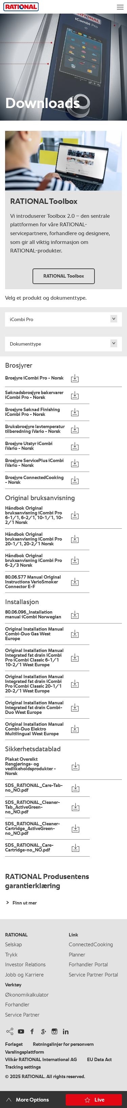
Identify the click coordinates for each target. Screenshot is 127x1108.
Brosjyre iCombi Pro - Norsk (34, 378)
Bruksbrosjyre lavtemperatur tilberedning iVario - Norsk (35, 429)
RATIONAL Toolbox (63, 276)
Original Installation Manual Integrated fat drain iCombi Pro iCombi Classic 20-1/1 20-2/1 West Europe (34, 683)
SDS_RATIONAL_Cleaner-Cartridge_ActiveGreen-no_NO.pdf (32, 829)
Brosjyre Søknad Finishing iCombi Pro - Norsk (32, 412)
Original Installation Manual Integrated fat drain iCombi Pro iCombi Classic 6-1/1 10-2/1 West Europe (34, 657)
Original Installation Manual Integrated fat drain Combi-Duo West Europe (34, 708)
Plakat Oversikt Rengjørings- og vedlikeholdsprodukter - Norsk (30, 766)
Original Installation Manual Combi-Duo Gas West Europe (34, 634)
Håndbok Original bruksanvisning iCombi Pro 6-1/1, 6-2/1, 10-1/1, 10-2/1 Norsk (34, 515)
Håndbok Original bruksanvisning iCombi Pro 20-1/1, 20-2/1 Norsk (33, 539)
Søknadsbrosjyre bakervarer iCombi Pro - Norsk (34, 395)
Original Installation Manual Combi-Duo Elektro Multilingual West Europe (34, 729)
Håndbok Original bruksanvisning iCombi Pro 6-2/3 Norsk (33, 560)
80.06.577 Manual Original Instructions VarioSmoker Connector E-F (33, 582)
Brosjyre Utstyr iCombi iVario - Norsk (28, 446)
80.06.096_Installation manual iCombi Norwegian (33, 614)
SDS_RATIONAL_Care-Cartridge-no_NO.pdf (29, 847)
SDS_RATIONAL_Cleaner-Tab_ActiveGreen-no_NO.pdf (32, 807)
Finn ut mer (24, 903)
